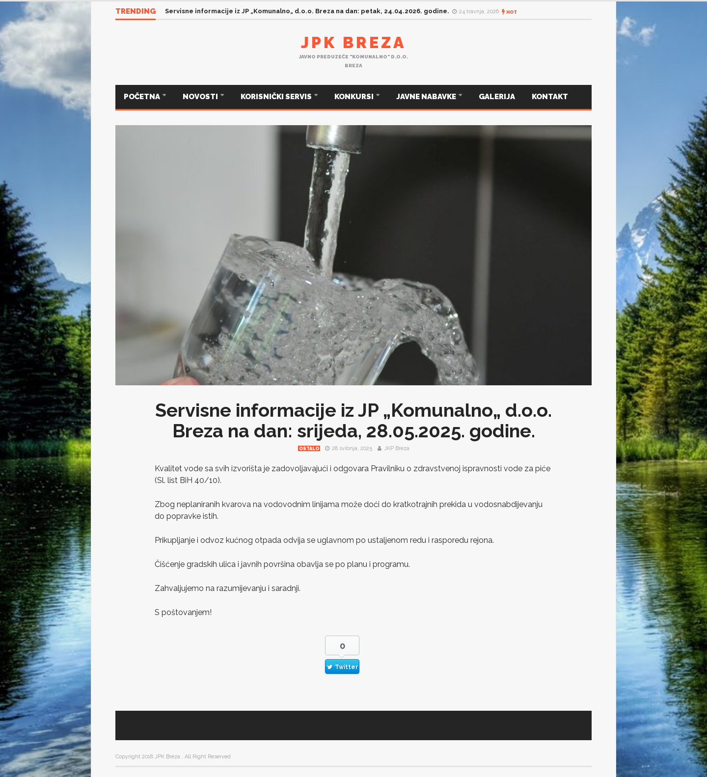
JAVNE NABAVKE (427, 96)
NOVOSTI (201, 96)
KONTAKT (550, 96)
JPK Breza (353, 42)
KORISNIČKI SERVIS (277, 96)
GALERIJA (497, 96)
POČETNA (143, 96)
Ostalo (309, 448)
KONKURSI (354, 96)
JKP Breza (396, 448)
